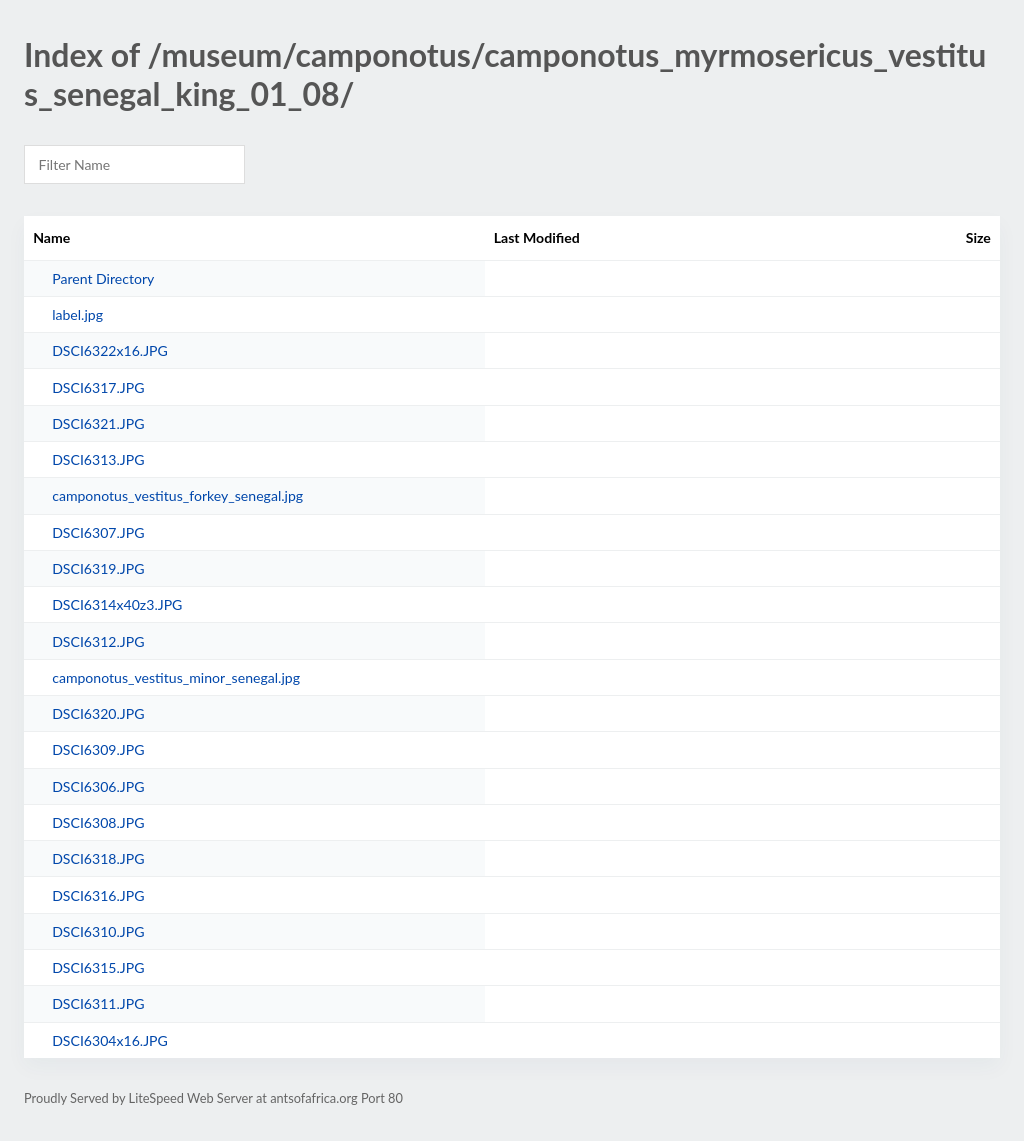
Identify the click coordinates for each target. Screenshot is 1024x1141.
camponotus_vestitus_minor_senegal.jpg (176, 677)
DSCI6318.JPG (98, 858)
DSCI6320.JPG (98, 713)
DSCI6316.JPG (98, 895)
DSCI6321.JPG (98, 423)
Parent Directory (103, 278)
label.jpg (77, 314)
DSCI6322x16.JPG (110, 350)
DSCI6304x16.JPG (110, 1040)
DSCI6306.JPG (98, 786)
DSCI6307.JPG (98, 532)
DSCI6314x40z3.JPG (117, 604)
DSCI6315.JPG (98, 967)
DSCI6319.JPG (98, 568)
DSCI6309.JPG (98, 749)
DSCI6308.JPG (98, 822)
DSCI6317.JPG (98, 387)
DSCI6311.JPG (98, 1003)
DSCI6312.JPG (98, 641)
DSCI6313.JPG (98, 459)
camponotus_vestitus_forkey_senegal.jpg (177, 495)
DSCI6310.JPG (98, 931)
